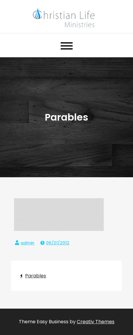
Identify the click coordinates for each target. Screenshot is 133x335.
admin (27, 243)
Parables (35, 275)
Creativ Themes (95, 321)
